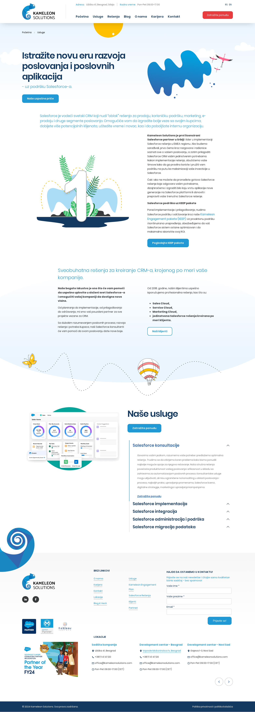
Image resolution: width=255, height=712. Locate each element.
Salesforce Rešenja (140, 595)
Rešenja (113, 16)
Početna (82, 16)
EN (230, 4)
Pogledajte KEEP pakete (168, 243)
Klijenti (132, 601)
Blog (127, 16)
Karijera (157, 16)
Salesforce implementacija (160, 504)
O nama (141, 16)
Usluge (98, 16)
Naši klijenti (160, 331)
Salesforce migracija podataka (164, 527)
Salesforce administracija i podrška (168, 519)
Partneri (133, 608)
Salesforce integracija (155, 511)
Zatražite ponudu (218, 15)
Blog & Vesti (100, 603)
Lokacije (98, 597)
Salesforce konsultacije (156, 445)
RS (226, 4)
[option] (116, 658)
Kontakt (174, 16)
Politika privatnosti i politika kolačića (212, 706)
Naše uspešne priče (40, 99)
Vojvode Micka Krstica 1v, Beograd (162, 650)
